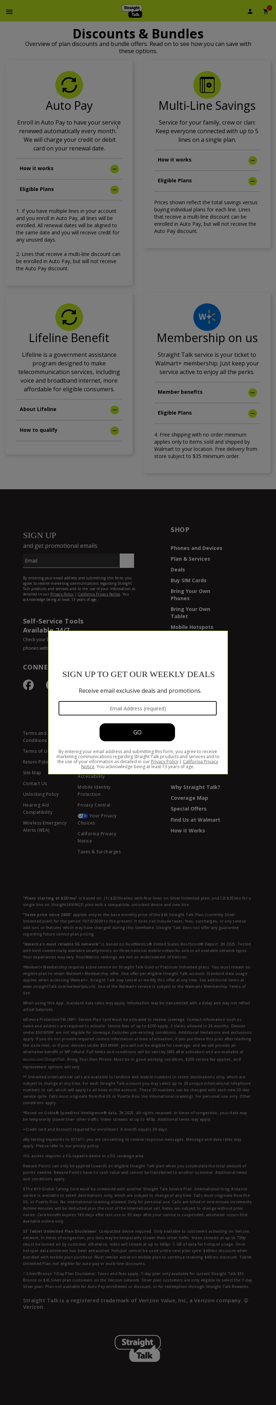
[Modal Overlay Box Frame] (138, 702)
